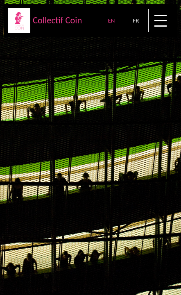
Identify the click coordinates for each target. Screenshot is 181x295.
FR (136, 20)
